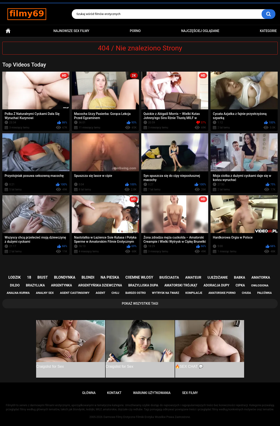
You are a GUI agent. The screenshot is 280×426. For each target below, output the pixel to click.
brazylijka (35, 285)
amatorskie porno (222, 293)
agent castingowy (74, 293)
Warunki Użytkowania (151, 393)
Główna (8, 31)
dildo (15, 285)
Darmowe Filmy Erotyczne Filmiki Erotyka (129, 417)
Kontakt (114, 393)
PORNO (135, 31)
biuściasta (169, 277)
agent (100, 293)
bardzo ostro (135, 293)
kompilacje (193, 293)
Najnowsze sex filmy (71, 31)
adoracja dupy (216, 285)
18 (29, 277)
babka (239, 277)
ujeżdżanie (218, 277)
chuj (115, 293)
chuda (246, 293)
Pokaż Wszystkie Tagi (140, 303)
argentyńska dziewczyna (100, 285)
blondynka (64, 277)
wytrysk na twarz (165, 293)
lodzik (14, 277)
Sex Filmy (190, 393)
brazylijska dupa (143, 285)
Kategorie (268, 31)
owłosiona (259, 285)
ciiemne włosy (139, 277)
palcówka (264, 293)
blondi (87, 277)
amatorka (260, 277)
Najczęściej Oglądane (200, 31)
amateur (193, 277)
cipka (240, 285)
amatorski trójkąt (180, 285)
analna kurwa (18, 293)
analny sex (45, 293)
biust (42, 277)
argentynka (61, 285)
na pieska (110, 277)
